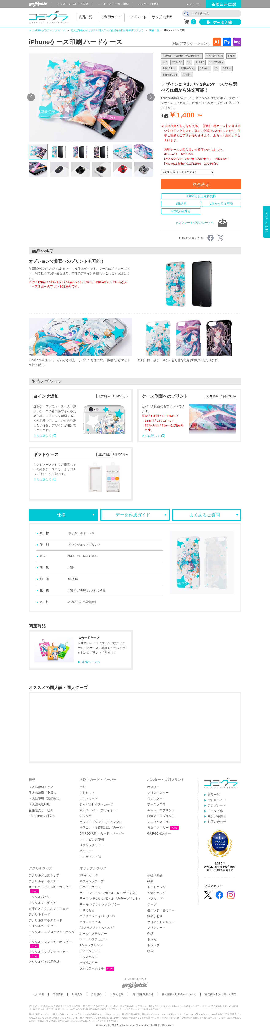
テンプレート (217, 805)
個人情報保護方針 (142, 994)
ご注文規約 (117, 994)
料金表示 (201, 184)
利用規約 (77, 994)
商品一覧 (154, 30)
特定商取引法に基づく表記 (220, 994)
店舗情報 (58, 994)
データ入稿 (222, 22)
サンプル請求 (217, 816)
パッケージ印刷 (148, 3)
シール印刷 (113, 3)
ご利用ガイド (217, 800)
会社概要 (39, 994)
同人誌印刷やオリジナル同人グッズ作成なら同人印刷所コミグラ (107, 30)
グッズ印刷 (72, 3)
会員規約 (96, 994)
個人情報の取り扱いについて (179, 994)
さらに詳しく (42, 435)
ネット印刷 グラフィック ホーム (47, 30)
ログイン (195, 4)
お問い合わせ (217, 821)
